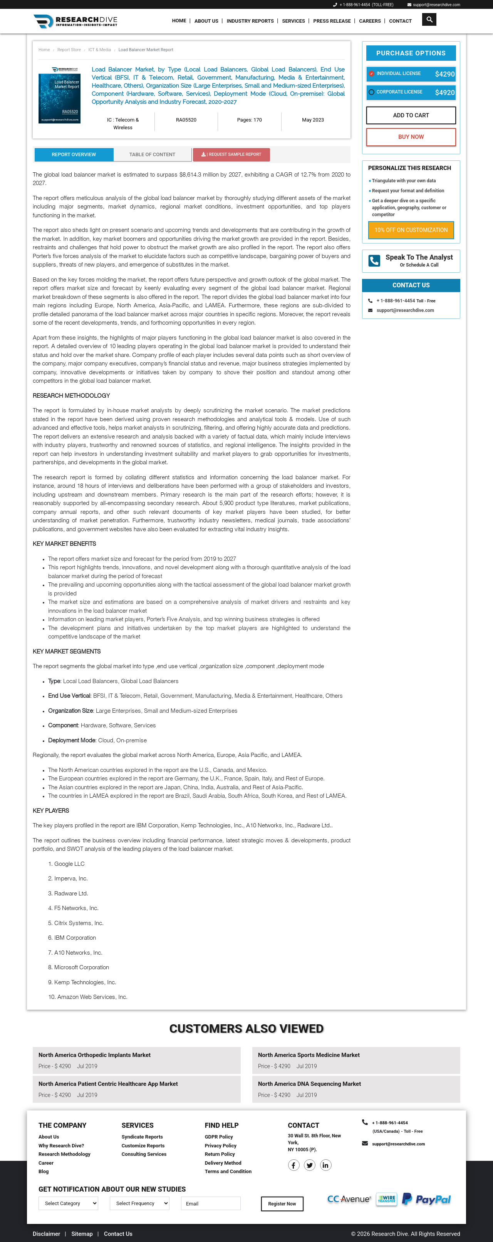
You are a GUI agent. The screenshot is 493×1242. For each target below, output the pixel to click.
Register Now (282, 1204)
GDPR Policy (219, 1137)
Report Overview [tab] (74, 154)
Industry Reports (250, 21)
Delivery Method (223, 1163)
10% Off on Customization (411, 230)
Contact (400, 21)
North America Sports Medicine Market (309, 1055)
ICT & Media (99, 49)
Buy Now (411, 136)
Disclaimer (46, 1233)
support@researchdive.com (434, 5)
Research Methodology (65, 1154)
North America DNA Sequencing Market (309, 1083)
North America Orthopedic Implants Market (95, 1055)
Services (293, 21)
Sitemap (82, 1233)
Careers (370, 21)
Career (46, 1163)
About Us (206, 21)
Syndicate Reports (142, 1137)
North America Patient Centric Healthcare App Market (108, 1083)
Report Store (69, 49)
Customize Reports (143, 1146)
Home (179, 20)
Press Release (332, 21)
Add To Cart (411, 115)
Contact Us (118, 1233)
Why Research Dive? (61, 1146)
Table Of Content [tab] (152, 154)
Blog (44, 1171)
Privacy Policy (220, 1146)
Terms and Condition (228, 1171)
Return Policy (220, 1154)
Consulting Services (144, 1154)
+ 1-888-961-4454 (355, 5)
